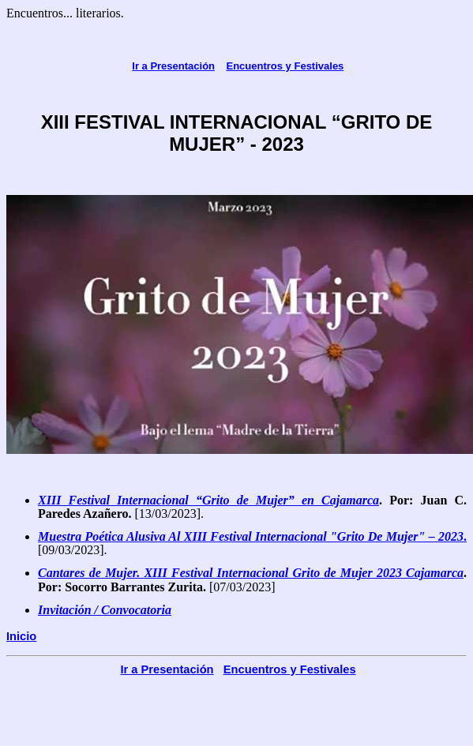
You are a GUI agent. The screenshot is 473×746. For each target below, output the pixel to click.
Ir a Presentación (173, 66)
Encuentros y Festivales (285, 66)
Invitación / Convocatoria (104, 610)
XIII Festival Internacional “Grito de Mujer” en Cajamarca (208, 500)
